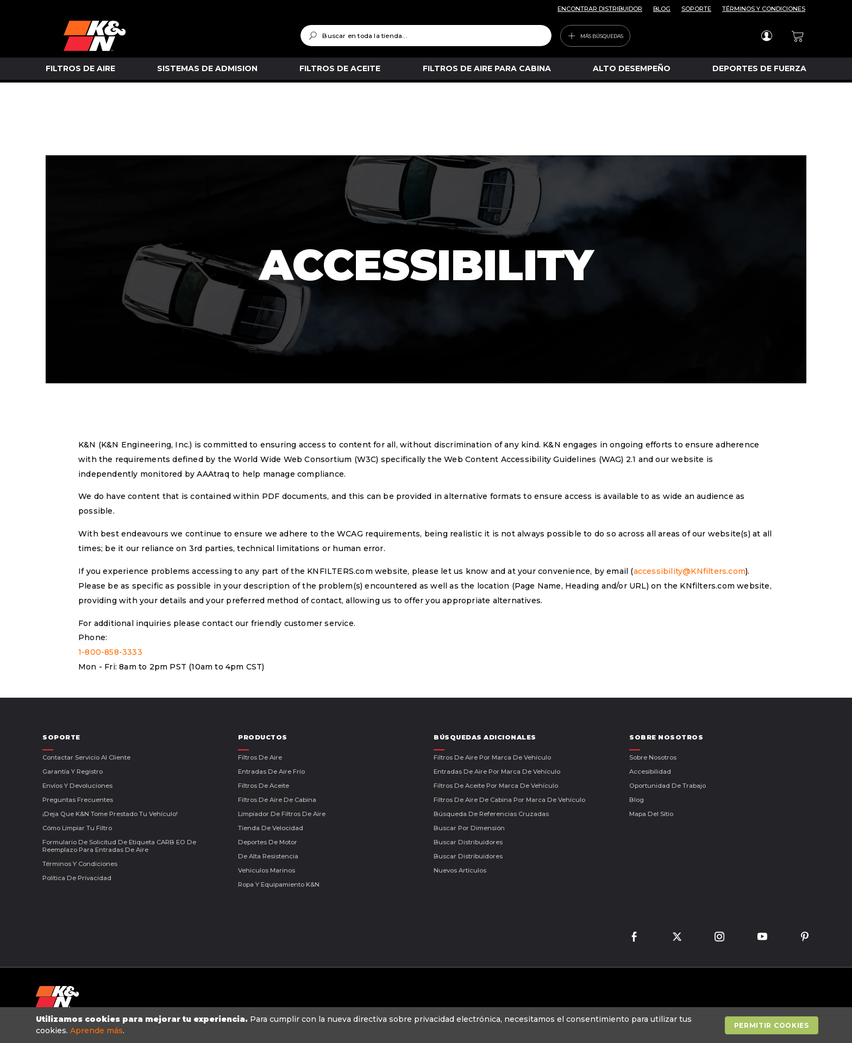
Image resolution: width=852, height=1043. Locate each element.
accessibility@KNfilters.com (690, 571)
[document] (427, 1025)
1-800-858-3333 (110, 652)
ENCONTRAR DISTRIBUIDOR (599, 8)
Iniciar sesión (766, 36)
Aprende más (96, 1030)
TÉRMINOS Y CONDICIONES (763, 8)
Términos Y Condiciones (79, 864)
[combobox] (426, 35)
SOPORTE (696, 8)
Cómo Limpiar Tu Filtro (77, 828)
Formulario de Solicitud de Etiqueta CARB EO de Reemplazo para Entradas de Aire (119, 846)
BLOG (662, 8)
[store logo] (174, 36)
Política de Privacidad (76, 878)
